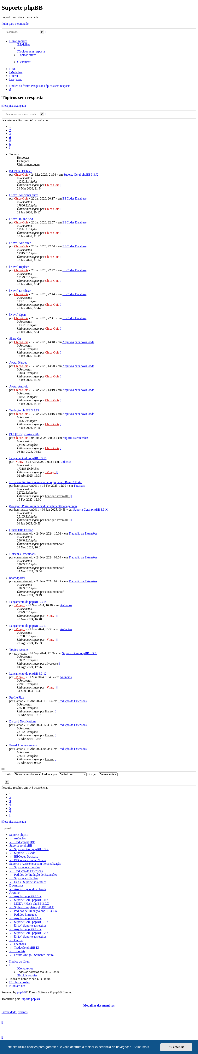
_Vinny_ (19, 461)
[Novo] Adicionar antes (23, 195)
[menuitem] (23, 44)
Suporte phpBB (30, 999)
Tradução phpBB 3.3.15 (24, 410)
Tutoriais (79, 485)
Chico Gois (21, 174)
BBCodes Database (74, 198)
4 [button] (10, 137)
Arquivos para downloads (78, 342)
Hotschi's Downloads (22, 554)
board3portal (17, 577)
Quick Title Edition (21, 530)
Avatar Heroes (18, 362)
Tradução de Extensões (83, 533)
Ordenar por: (64, 774)
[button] (9, 147)
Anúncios (65, 461)
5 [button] (10, 140)
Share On (15, 338)
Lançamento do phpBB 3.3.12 (27, 673)
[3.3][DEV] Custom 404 (24, 434)
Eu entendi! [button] (176, 1047)
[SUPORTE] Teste (20, 171)
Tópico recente (18, 649)
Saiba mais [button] (141, 1047)
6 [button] (10, 144)
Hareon (18, 701)
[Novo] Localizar (20, 290)
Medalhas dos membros (99, 1005)
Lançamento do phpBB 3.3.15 (27, 458)
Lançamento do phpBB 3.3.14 (27, 601)
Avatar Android (18, 386)
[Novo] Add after (20, 242)
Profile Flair (16, 697)
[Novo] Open (17, 314)
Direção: (102, 774)
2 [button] (10, 130)
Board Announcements (23, 745)
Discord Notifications (22, 721)
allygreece (20, 653)
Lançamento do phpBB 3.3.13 (27, 625)
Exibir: (23, 774)
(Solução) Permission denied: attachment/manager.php (43, 506)
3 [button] (10, 133)
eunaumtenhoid (23, 533)
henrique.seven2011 (26, 485)
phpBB (21, 992)
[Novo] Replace (19, 266)
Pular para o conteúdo (15, 23)
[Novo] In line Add (21, 219)
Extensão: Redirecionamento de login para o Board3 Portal (45, 482)
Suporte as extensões (75, 437)
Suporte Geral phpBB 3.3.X (80, 174)
